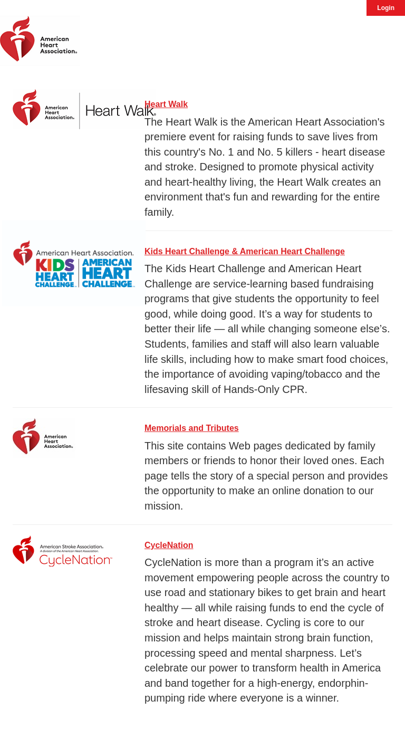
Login (385, 8)
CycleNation (168, 545)
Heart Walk (166, 104)
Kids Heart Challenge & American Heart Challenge (244, 251)
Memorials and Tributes (191, 428)
